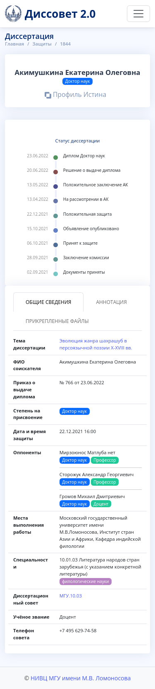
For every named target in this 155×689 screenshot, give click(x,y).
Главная (14, 44)
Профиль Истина (75, 95)
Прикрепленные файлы (57, 321)
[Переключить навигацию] (138, 13)
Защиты (42, 44)
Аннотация (111, 302)
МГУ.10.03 (71, 596)
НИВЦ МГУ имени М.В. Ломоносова (81, 678)
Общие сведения (48, 302)
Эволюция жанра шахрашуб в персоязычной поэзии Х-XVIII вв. (96, 344)
